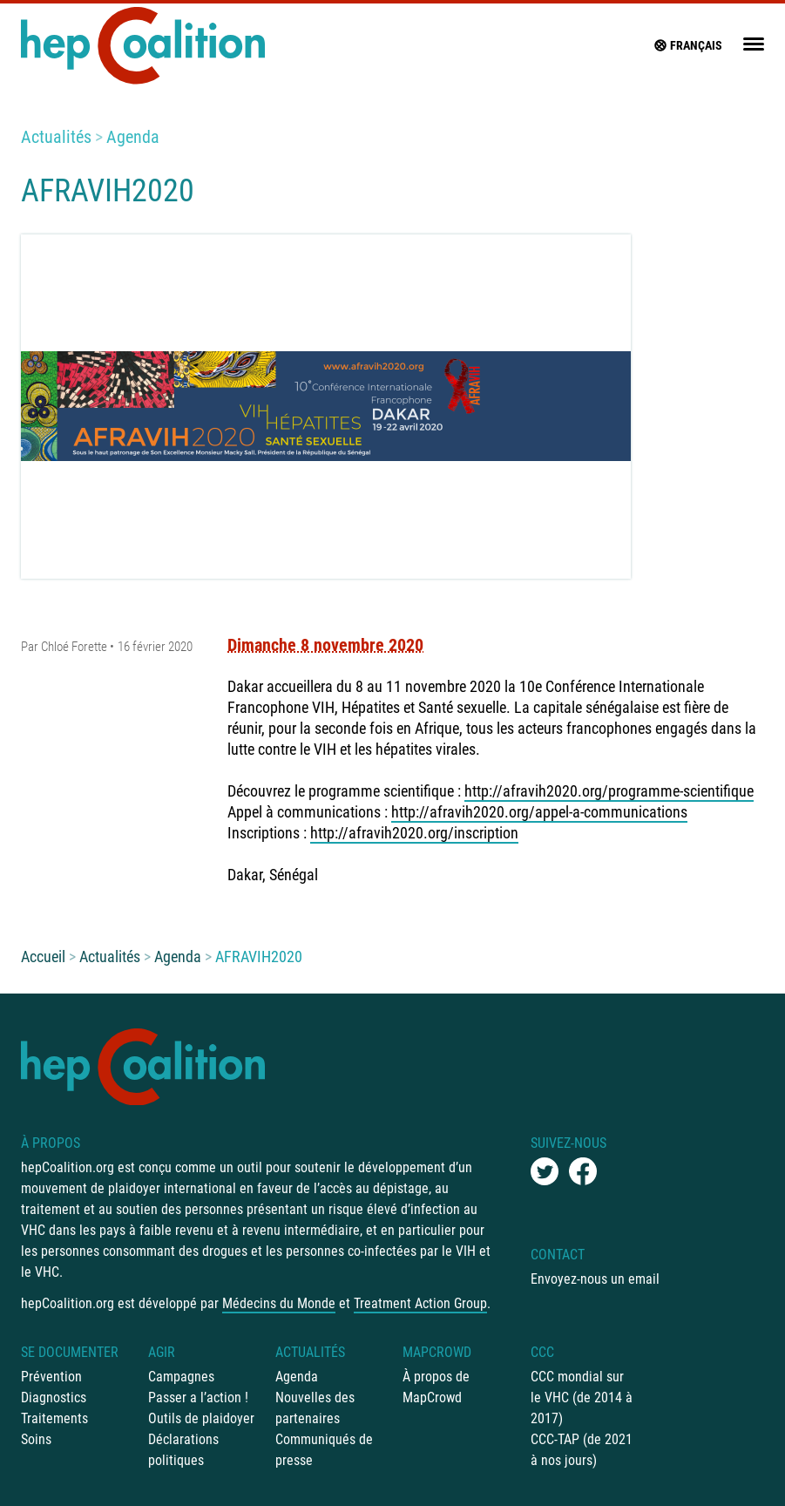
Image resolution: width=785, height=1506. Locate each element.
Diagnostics (53, 1397)
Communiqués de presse (324, 1450)
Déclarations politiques (183, 1450)
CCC (542, 1352)
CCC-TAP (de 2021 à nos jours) (582, 1450)
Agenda (132, 136)
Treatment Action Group (420, 1303)
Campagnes (181, 1376)
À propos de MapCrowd (436, 1387)
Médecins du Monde (278, 1303)
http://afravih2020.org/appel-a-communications (539, 812)
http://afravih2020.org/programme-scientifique (609, 791)
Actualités (56, 136)
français (687, 45)
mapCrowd (437, 1352)
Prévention (51, 1376)
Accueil (43, 956)
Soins (36, 1439)
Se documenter (69, 1352)
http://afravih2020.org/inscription (414, 833)
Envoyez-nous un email (595, 1279)
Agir (161, 1352)
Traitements (54, 1418)
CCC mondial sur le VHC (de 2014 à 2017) (582, 1397)
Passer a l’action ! (198, 1397)
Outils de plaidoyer (201, 1418)
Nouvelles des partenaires (315, 1408)
